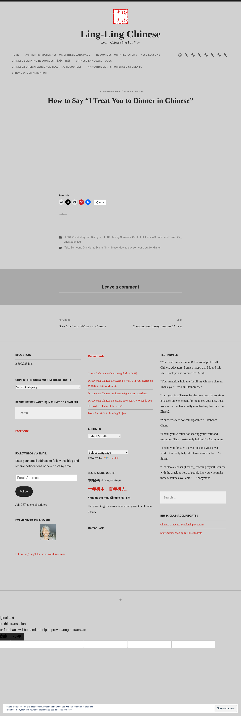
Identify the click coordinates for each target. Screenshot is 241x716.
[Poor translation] (17, 660)
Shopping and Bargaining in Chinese (151, 345)
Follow (24, 514)
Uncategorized (72, 264)
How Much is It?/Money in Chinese (89, 345)
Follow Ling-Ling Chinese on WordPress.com (43, 577)
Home (16, 54)
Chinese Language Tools (94, 60)
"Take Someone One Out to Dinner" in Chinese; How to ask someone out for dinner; (112, 270)
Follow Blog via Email (31, 476)
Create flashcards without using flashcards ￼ (115, 396)
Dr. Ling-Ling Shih (106, 95)
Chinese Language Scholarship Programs (185, 547)
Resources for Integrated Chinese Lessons (128, 54)
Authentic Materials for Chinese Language (58, 54)
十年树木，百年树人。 (109, 517)
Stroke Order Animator (29, 72)
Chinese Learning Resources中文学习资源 (41, 60)
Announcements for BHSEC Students (115, 66)
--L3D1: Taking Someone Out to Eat (123, 260)
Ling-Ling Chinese (120, 34)
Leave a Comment (137, 95)
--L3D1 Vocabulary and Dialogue (82, 260)
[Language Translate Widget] (108, 481)
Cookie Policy (66, 710)
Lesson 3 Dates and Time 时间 (163, 260)
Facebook (22, 454)
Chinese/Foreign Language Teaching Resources (47, 66)
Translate (111, 486)
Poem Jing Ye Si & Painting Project (109, 442)
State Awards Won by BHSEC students (183, 556)
